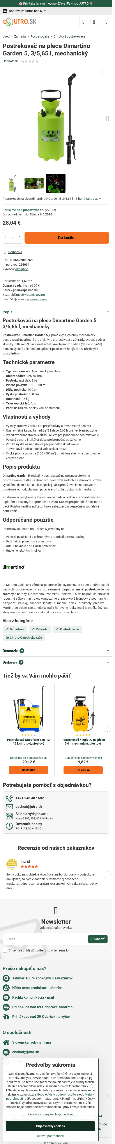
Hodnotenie (10, 61)
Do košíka (67, 238)
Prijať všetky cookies (50, 1126)
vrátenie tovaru (34, 294)
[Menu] (106, 21)
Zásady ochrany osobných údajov (50, 1114)
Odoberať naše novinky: (56, 927)
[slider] (30, 61)
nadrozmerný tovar (36, 299)
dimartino (21, 269)
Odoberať (97, 939)
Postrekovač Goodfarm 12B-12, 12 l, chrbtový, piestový (28, 741)
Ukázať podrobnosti (50, 1136)
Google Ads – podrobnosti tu (56, 1094)
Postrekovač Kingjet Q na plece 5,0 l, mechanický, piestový (83, 741)
